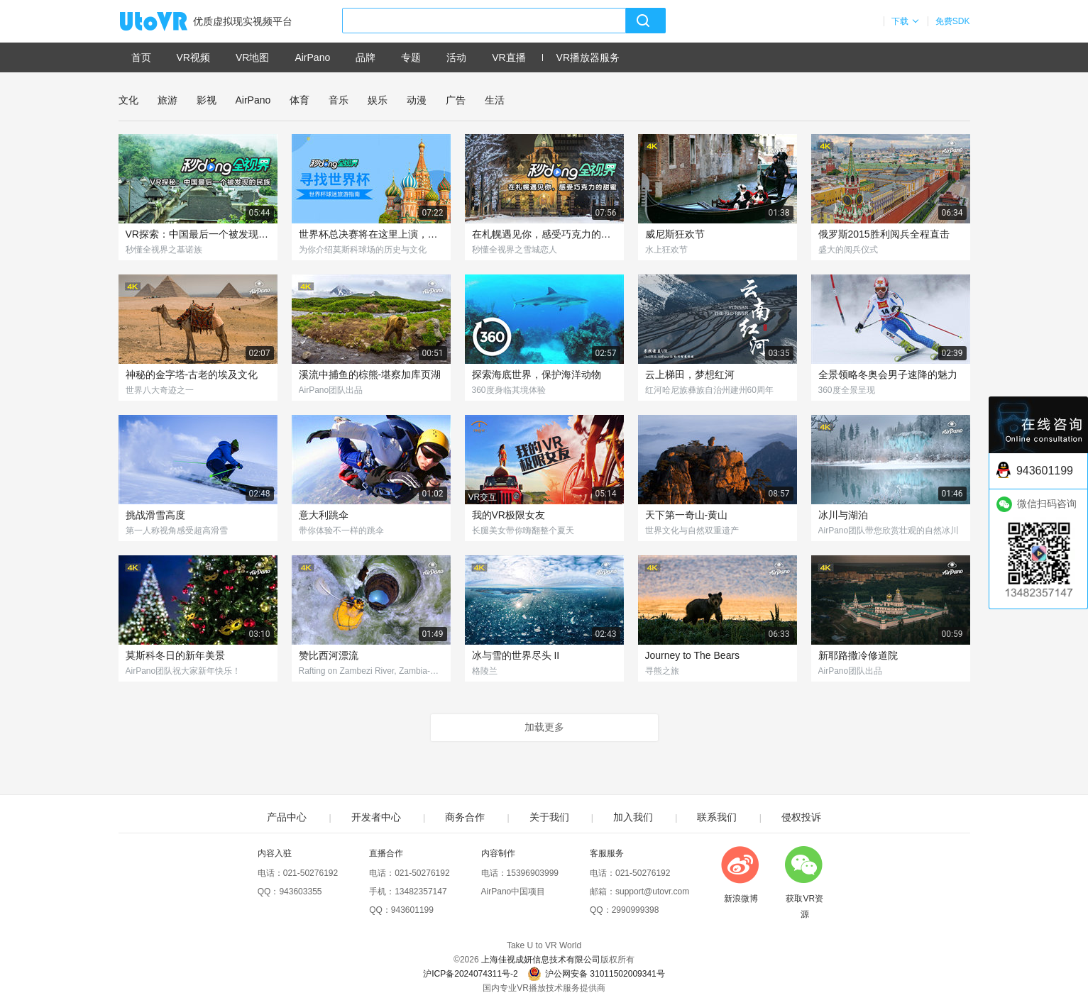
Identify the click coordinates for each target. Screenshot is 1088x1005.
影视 (206, 100)
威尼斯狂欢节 (675, 234)
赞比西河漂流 (328, 655)
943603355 (300, 891)
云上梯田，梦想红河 (690, 374)
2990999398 (635, 910)
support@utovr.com (652, 891)
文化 (128, 100)
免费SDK (952, 21)
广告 (456, 100)
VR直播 (508, 57)
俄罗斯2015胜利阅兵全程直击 (884, 234)
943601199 (412, 910)
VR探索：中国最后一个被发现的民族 (198, 234)
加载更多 (544, 727)
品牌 (365, 57)
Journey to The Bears (692, 655)
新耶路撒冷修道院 (858, 655)
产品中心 (287, 817)
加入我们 (633, 817)
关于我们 (549, 817)
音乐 (338, 100)
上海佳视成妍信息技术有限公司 (540, 960)
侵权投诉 (801, 817)
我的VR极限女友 (508, 515)
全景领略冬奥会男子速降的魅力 (887, 374)
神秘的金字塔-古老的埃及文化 (192, 374)
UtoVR (169, 22)
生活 (495, 100)
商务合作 (465, 817)
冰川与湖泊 (843, 515)
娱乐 (378, 100)
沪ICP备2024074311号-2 (470, 974)
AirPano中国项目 (513, 891)
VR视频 (193, 57)
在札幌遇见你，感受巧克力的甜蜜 (544, 234)
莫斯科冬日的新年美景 (175, 655)
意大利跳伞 (323, 515)
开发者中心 (376, 817)
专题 (411, 57)
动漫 (417, 100)
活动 (456, 57)
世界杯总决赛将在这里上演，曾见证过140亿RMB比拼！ (371, 234)
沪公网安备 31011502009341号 (596, 974)
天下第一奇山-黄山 (686, 515)
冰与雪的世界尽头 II (516, 655)
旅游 (167, 100)
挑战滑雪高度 (155, 515)
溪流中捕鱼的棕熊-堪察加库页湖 (370, 374)
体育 (299, 100)
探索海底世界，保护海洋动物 (536, 374)
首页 (141, 57)
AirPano (312, 57)
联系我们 (717, 817)
